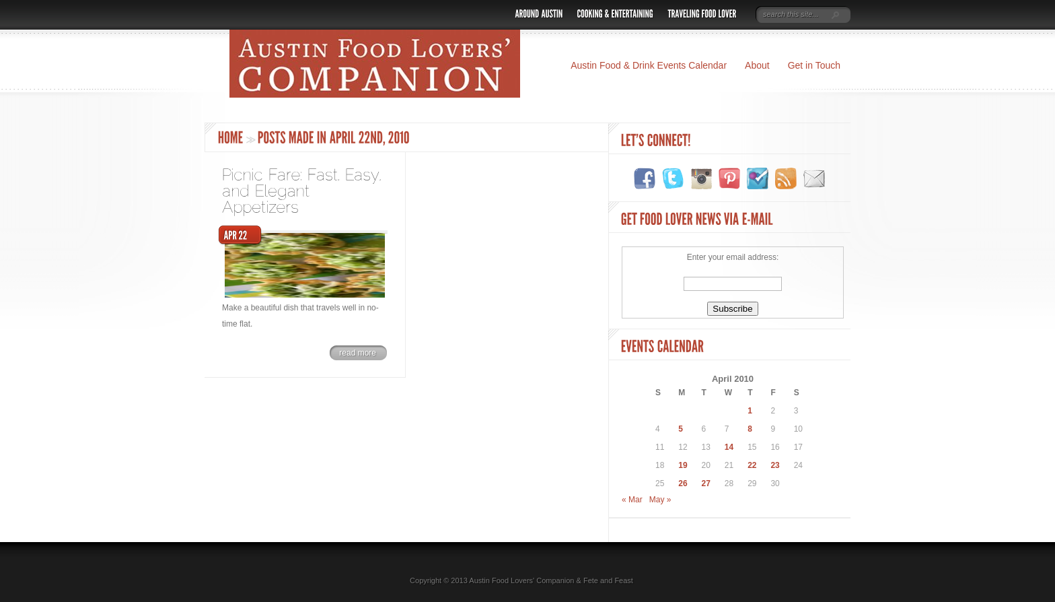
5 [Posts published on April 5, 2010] (680, 429)
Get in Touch (814, 65)
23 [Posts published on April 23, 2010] (774, 465)
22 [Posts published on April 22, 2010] (752, 465)
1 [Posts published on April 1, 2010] (750, 410)
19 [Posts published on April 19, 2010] (682, 465)
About (757, 65)
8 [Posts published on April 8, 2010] (750, 429)
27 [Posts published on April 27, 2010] (706, 483)
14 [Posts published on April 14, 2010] (729, 447)
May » (660, 499)
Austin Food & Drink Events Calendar (649, 65)
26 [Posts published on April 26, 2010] (682, 483)
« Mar (632, 499)
